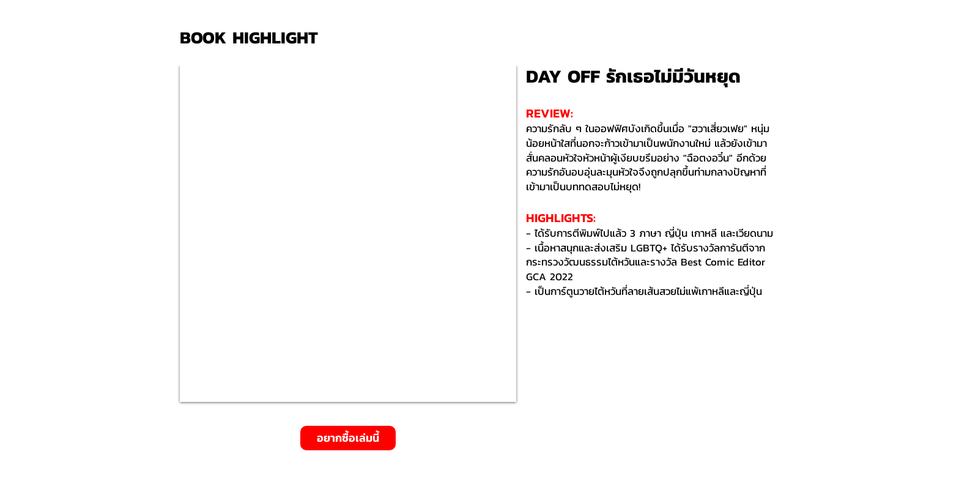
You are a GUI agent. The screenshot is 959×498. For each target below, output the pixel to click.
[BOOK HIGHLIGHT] (253, 38)
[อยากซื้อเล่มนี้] (348, 438)
